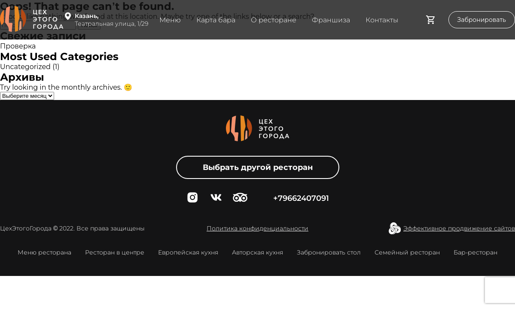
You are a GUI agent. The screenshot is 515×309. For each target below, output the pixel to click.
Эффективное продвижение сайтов (459, 228)
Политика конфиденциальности (257, 228)
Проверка (18, 46)
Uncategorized (25, 67)
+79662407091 (301, 198)
